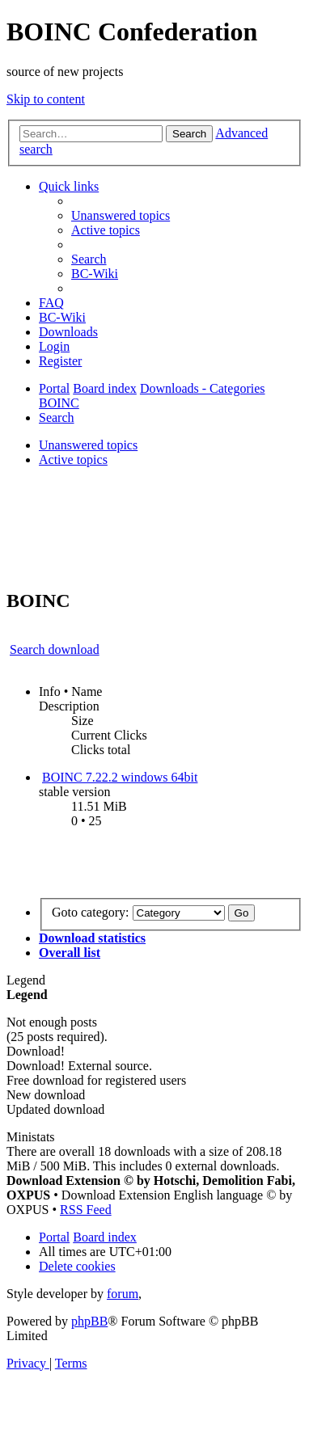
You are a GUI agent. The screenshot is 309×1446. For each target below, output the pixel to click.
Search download (54, 649)
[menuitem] (120, 215)
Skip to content (45, 99)
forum (122, 1294)
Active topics (73, 459)
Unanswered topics (88, 445)
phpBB (89, 1321)
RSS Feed (86, 1209)
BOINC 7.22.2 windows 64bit (119, 777)
